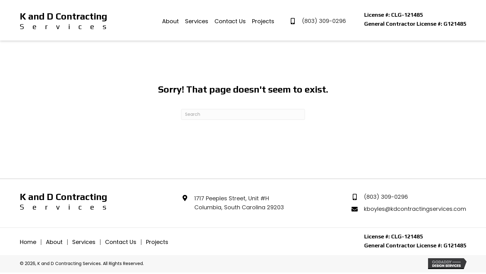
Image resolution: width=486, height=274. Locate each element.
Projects (157, 242)
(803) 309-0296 (324, 21)
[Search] (243, 114)
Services (83, 242)
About (54, 242)
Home (28, 242)
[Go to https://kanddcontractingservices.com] (63, 21)
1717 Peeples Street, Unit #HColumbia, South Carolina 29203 (239, 202)
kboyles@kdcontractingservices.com (415, 209)
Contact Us (120, 242)
